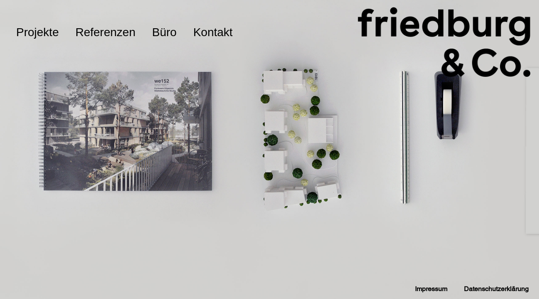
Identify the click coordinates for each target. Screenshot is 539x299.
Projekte (37, 32)
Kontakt (213, 32)
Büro (164, 32)
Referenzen (106, 32)
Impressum (431, 289)
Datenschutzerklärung (496, 289)
